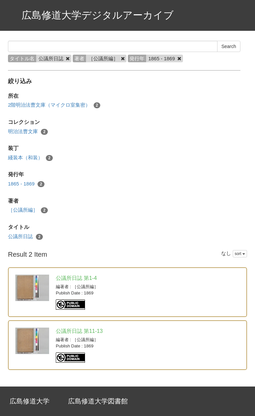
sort (240, 253)
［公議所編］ (28, 210)
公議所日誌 (25, 237)
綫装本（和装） (30, 158)
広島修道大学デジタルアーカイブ (98, 15)
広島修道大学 (29, 401)
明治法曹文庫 (28, 132)
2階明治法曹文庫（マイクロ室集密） (54, 105)
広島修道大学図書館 (98, 401)
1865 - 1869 (26, 184)
